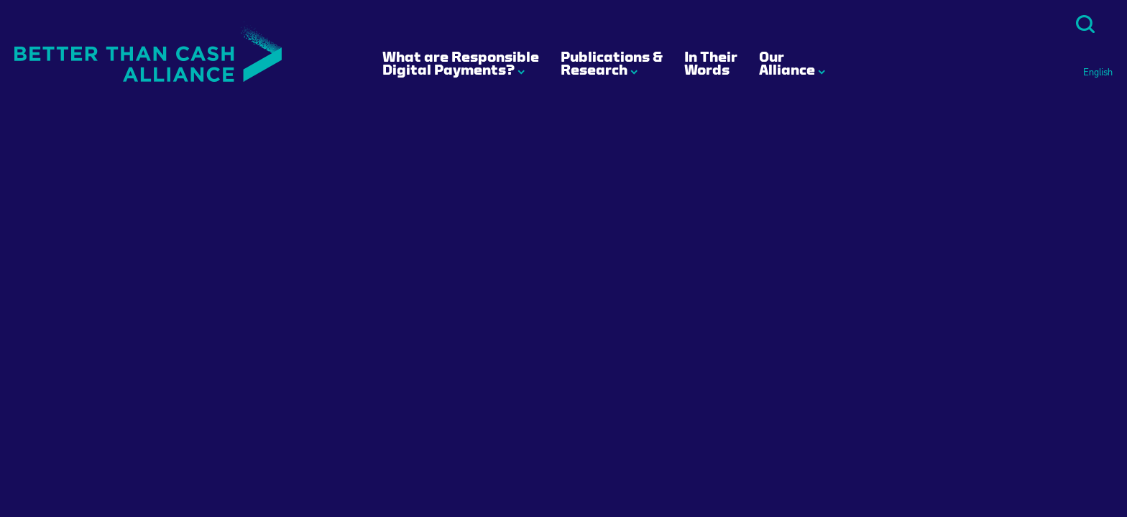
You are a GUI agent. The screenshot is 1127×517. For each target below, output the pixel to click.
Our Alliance (787, 63)
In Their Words (710, 63)
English (1098, 72)
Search (1085, 24)
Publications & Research (612, 63)
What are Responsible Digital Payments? (460, 63)
